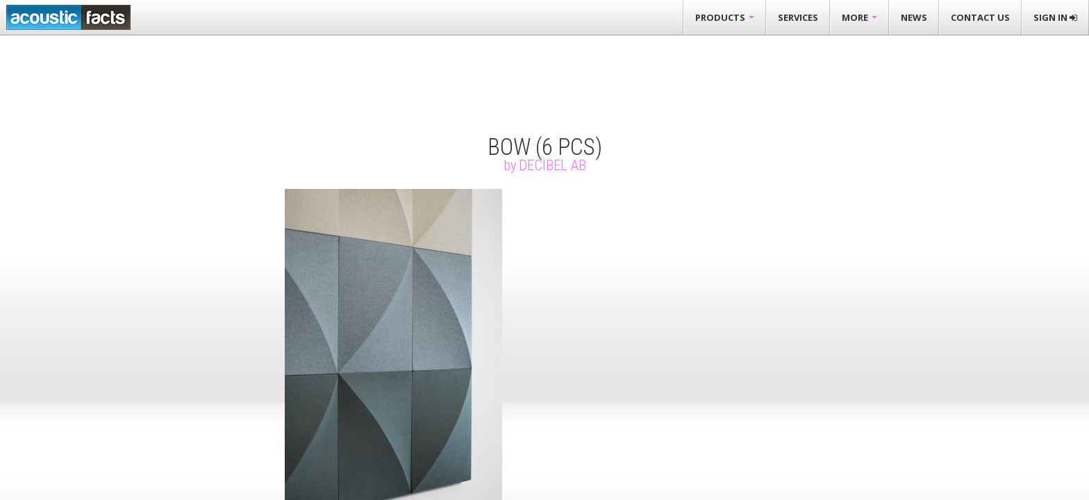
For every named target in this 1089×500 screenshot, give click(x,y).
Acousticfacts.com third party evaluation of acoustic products (68, 17)
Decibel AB (552, 165)
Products (724, 17)
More (859, 17)
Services (798, 17)
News (914, 17)
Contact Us (980, 17)
